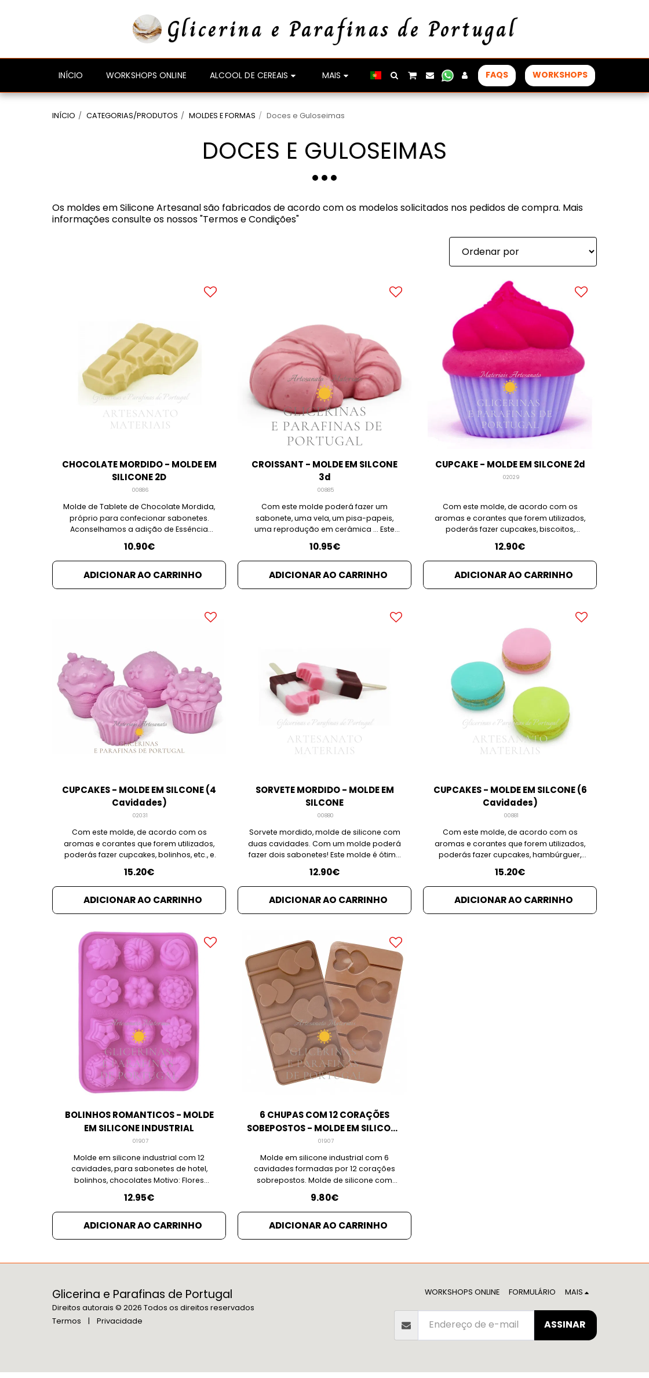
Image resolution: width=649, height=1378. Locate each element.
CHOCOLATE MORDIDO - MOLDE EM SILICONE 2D (139, 471)
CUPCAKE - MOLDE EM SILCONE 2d (510, 471)
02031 (140, 819)
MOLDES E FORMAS (222, 115)
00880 (326, 819)
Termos (66, 1327)
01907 (140, 1146)
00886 (140, 492)
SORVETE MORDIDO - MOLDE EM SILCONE (324, 799)
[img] (139, 362)
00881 (511, 819)
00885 (326, 492)
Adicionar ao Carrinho (143, 576)
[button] (395, 75)
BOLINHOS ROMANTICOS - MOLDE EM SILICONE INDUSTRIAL (139, 1126)
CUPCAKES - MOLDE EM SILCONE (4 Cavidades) (139, 799)
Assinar (565, 1330)
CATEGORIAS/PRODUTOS (132, 115)
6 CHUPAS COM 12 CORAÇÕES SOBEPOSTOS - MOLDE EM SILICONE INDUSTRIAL (324, 1127)
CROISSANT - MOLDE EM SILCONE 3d (324, 471)
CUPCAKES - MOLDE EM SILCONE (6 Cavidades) (510, 799)
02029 (511, 492)
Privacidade (120, 1327)
